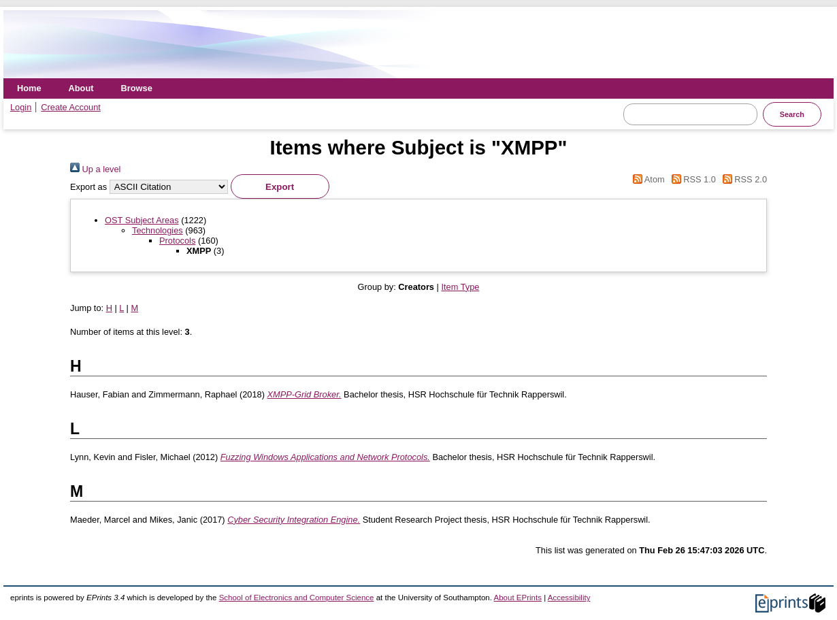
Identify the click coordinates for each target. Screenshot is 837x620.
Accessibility (569, 597)
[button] (280, 186)
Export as (88, 187)
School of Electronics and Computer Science (296, 597)
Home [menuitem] (29, 88)
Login (20, 107)
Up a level (95, 169)
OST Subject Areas (142, 220)
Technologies (157, 230)
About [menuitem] (81, 88)
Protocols (177, 240)
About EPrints (518, 597)
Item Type (460, 287)
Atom (647, 179)
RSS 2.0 (742, 179)
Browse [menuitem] (136, 88)
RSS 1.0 (691, 179)
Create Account (71, 107)
